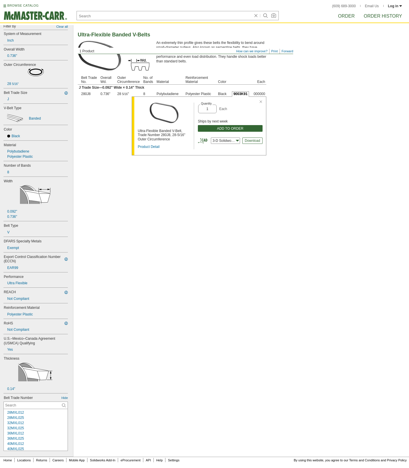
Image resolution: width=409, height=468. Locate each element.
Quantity (206, 103)
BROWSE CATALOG (22, 5)
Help (159, 460)
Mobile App (77, 460)
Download (252, 141)
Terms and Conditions (364, 460)
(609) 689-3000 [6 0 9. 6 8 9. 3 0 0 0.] (344, 6)
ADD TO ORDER (230, 129)
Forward (287, 51)
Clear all (62, 26)
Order (346, 16)
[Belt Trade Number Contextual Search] (35, 405)
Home (7, 460)
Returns (41, 460)
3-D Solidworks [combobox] (226, 141)
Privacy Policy (397, 460)
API (148, 460)
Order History (383, 16)
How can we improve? (251, 51)
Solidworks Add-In (102, 460)
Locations (24, 460)
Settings (173, 460)
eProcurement (131, 460)
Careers (58, 460)
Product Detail (148, 147)
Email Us (372, 6)
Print (274, 51)
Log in (395, 6)
